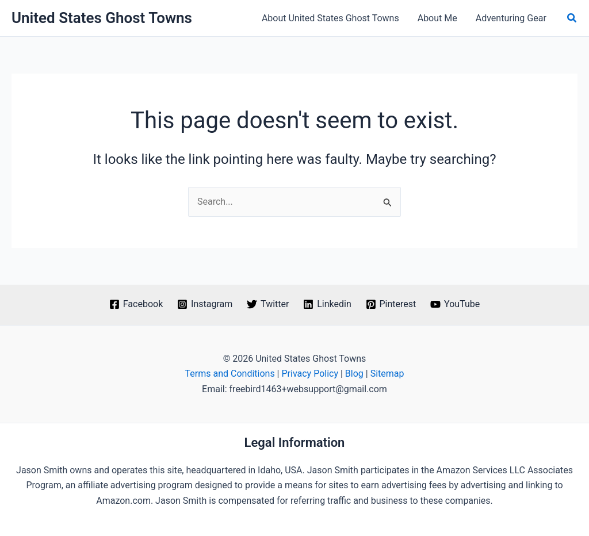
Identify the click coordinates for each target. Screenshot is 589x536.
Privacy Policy (309, 373)
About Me (437, 18)
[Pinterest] (391, 304)
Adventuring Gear (511, 18)
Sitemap (387, 373)
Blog (354, 373)
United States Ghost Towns (102, 17)
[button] (572, 18)
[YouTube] (455, 304)
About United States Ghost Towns (330, 18)
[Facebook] (135, 304)
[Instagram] (205, 304)
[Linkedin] (327, 304)
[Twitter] (268, 304)
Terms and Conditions (230, 373)
